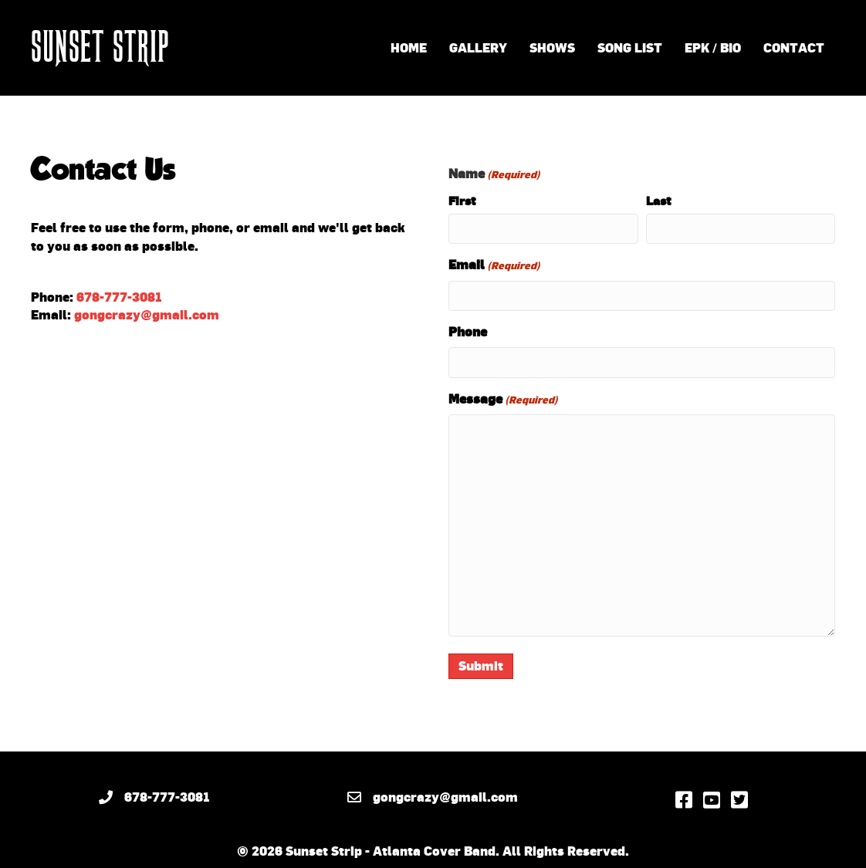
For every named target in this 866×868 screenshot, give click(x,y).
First (461, 201)
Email (494, 265)
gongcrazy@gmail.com (146, 315)
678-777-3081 (119, 297)
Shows (552, 48)
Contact (793, 48)
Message (503, 399)
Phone (467, 331)
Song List (629, 48)
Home (409, 48)
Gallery (478, 48)
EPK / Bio (713, 48)
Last (658, 201)
